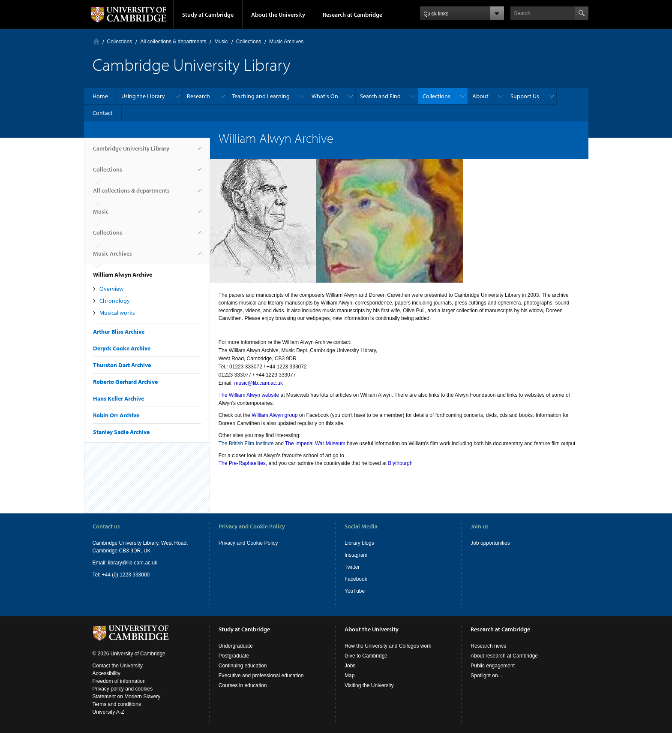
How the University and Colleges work (388, 646)
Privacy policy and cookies (123, 689)
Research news (488, 646)
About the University (278, 14)
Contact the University (118, 666)
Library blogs (359, 543)
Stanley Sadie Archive (121, 432)
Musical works (117, 313)
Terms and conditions (117, 704)
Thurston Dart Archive (122, 365)
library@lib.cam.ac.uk (132, 563)
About (480, 96)
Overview (111, 289)
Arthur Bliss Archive (118, 331)
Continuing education (243, 666)
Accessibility (106, 673)
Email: (100, 563)
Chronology (114, 301)
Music (221, 42)
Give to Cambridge (366, 656)
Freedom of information (119, 681)
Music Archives (286, 42)
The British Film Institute (246, 443)
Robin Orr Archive (116, 415)
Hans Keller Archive (118, 398)
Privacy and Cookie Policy (248, 543)
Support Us (524, 96)
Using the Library (143, 96)
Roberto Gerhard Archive (125, 382)
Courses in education (243, 685)
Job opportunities (490, 543)
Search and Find (380, 96)
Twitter (352, 567)
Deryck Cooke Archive (121, 348)
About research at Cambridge (504, 656)
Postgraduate (234, 656)
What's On (325, 96)
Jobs (350, 666)
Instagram (356, 555)
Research (198, 96)
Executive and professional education (261, 676)
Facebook (356, 579)
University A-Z (109, 712)
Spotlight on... (486, 676)
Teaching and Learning (261, 96)
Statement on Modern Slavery (127, 697)
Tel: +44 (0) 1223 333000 (121, 575)
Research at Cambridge (352, 14)
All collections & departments (173, 42)
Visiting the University (369, 685)
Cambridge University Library (131, 152)
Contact (103, 113)
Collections (119, 42)
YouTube (355, 591)
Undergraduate (236, 646)
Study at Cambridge (208, 14)
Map (349, 676)
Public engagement (493, 666)
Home (96, 41)
